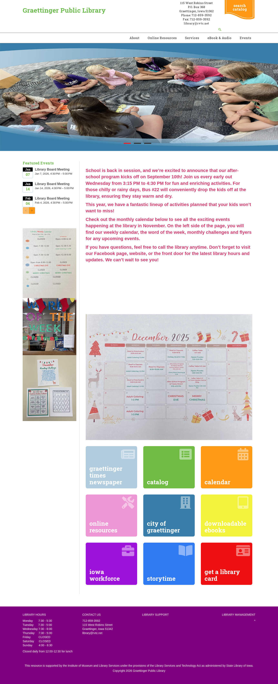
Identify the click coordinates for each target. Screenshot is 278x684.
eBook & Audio (219, 38)
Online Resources (162, 38)
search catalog (240, 7)
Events (245, 38)
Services (192, 38)
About (134, 38)
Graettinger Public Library (64, 10)
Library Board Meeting (52, 169)
